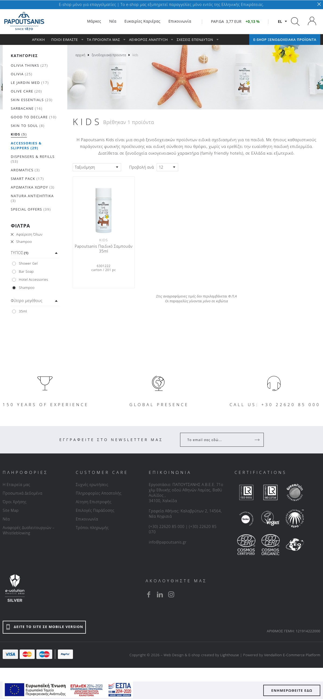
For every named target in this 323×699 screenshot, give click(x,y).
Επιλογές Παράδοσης (95, 510)
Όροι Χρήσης (15, 501)
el (280, 21)
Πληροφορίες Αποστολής (98, 493)
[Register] (258, 439)
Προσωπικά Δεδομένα (22, 493)
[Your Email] (218, 439)
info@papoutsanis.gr (168, 542)
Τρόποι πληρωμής (92, 527)
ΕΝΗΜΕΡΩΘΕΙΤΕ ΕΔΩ (292, 690)
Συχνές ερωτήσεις (92, 484)
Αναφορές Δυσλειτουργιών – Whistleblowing (29, 530)
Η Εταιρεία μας (16, 484)
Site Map (11, 510)
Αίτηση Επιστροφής (93, 501)
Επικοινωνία (87, 518)
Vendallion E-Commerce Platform (292, 654)
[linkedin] (160, 594)
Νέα (6, 518)
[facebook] (149, 594)
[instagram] (171, 594)
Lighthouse (229, 654)
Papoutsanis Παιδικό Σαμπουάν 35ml (104, 249)
